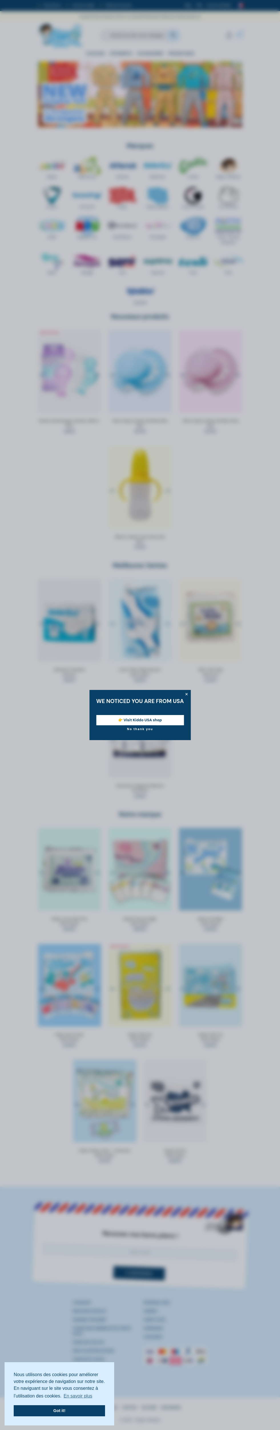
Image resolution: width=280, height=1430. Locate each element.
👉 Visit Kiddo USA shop (140, 720)
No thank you (140, 729)
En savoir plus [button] (78, 1396)
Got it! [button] (59, 1410)
